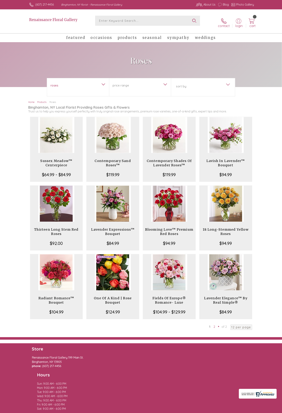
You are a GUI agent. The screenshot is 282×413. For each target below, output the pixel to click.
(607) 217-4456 (44, 4)
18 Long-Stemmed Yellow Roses (225, 228)
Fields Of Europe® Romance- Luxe (169, 297)
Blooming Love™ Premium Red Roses (169, 228)
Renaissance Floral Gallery (53, 19)
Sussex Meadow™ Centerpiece (56, 160)
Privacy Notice (196, 409)
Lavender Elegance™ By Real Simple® (225, 297)
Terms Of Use (175, 409)
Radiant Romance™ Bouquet (56, 297)
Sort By (181, 83)
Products (41, 98)
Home (31, 98)
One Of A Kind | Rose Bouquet (113, 297)
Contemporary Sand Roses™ (113, 160)
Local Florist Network (222, 409)
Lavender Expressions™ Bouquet (113, 228)
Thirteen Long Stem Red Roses (56, 228)
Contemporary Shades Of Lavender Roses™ (169, 160)
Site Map (244, 409)
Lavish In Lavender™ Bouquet (225, 160)
